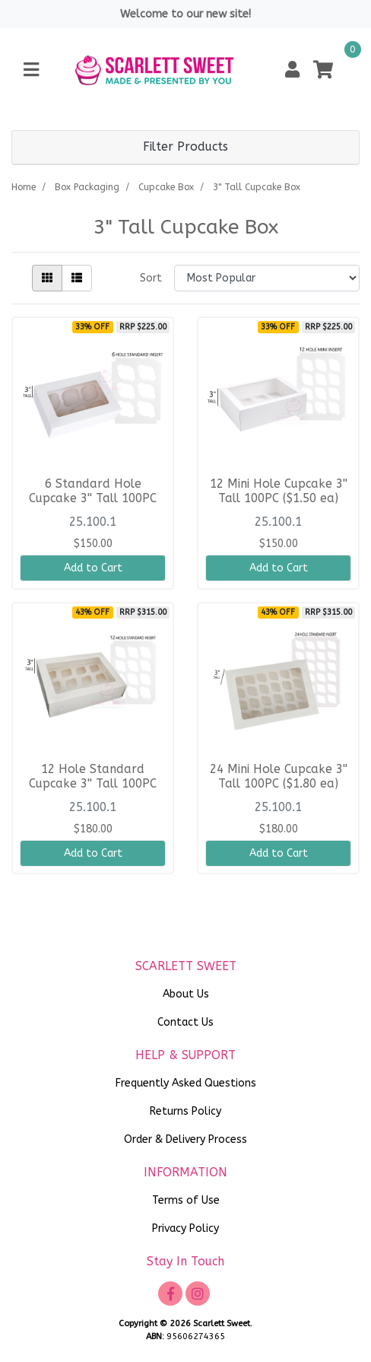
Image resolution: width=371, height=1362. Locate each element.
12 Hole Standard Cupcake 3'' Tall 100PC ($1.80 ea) (93, 783)
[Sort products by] (267, 278)
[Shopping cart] (323, 70)
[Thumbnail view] (47, 278)
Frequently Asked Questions (186, 1083)
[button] (292, 70)
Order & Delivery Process (185, 1139)
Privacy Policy (185, 1228)
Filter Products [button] (185, 147)
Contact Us (185, 1022)
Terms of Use (186, 1200)
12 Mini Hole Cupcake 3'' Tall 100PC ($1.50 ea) (278, 491)
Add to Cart (93, 568)
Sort (151, 278)
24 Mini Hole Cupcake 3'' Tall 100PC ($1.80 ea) (278, 776)
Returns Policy (185, 1111)
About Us (186, 994)
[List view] (77, 278)
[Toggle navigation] (31, 70)
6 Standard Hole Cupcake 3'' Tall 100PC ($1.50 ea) (93, 498)
